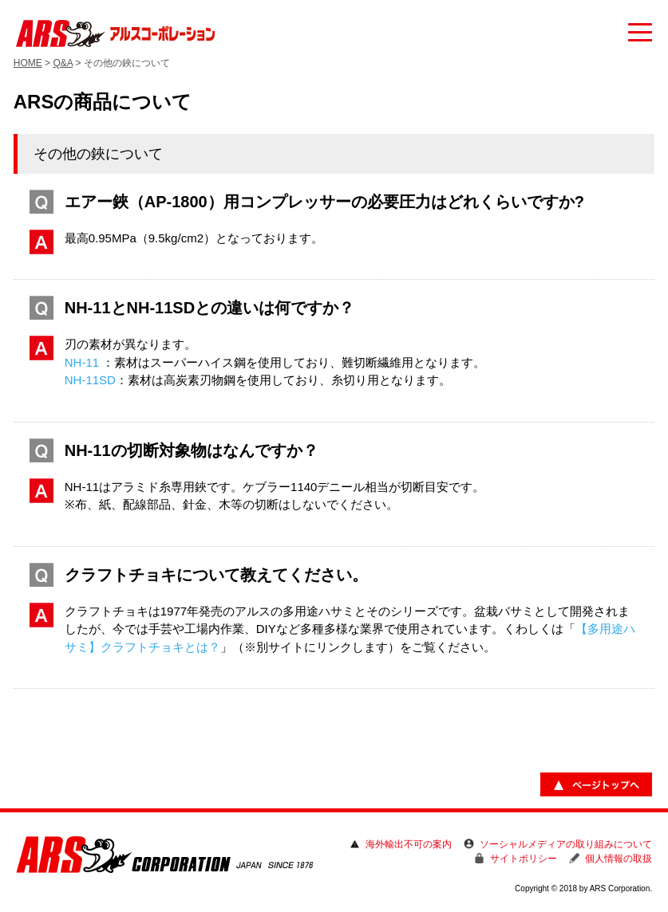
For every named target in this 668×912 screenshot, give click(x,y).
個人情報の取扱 (618, 858)
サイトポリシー (523, 858)
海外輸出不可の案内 (409, 844)
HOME (28, 63)
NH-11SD (90, 380)
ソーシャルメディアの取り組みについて (566, 844)
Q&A (63, 63)
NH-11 (82, 362)
